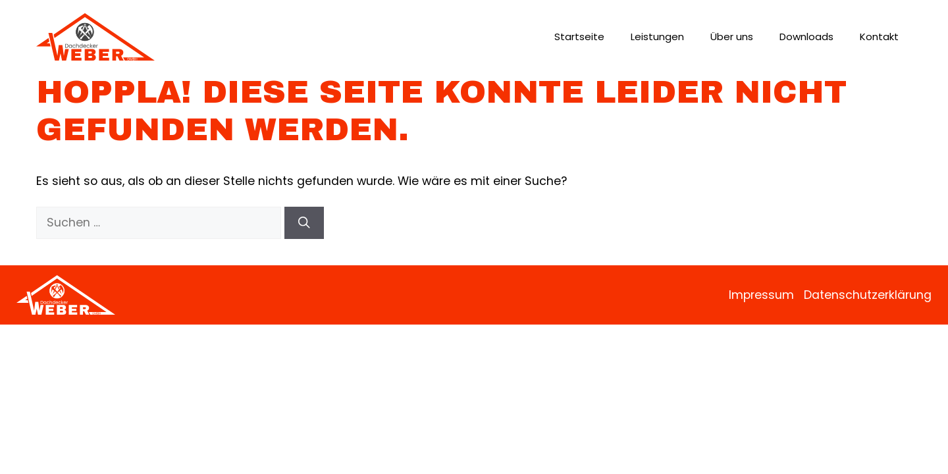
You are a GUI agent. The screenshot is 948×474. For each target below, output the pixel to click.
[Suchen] (304, 222)
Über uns (731, 36)
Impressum (761, 295)
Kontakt (879, 36)
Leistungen (657, 36)
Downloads (806, 36)
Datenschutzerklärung (868, 295)
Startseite (579, 36)
